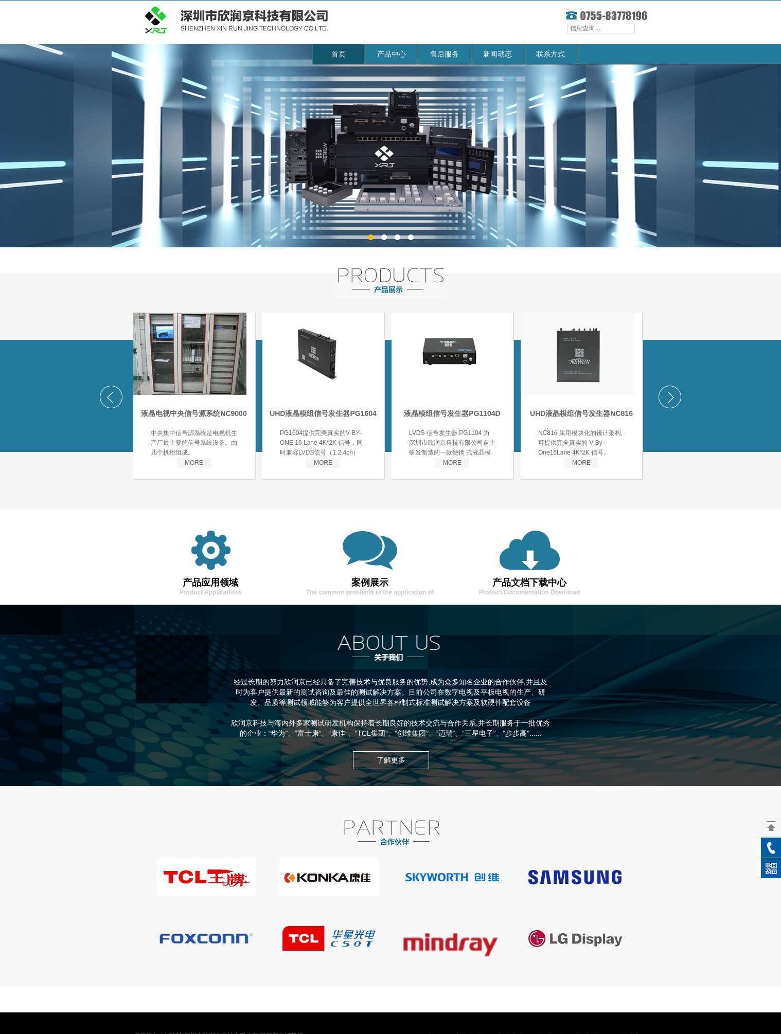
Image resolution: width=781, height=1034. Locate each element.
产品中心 (391, 54)
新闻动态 (497, 54)
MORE (194, 462)
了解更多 (391, 760)
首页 (338, 54)
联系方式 (550, 54)
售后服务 (444, 54)
